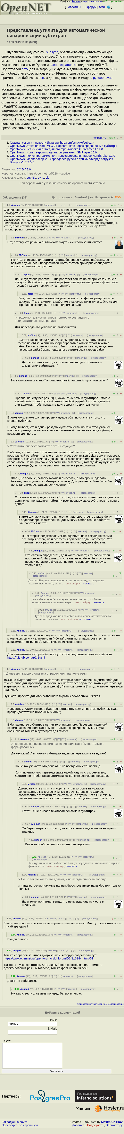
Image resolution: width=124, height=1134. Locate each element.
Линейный (80, 197)
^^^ (58, 237)
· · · (67, 205)
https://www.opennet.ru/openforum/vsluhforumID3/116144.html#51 (48, 958)
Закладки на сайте (14, 1126)
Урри (27, 274)
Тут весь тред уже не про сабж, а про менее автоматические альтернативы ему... (73, 618)
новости (72, 7)
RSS (118, 197)
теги (102, 7)
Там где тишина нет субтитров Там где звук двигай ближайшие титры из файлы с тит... (74, 865)
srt (42, 77)
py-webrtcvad (103, 77)
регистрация (95, 1)
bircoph (19, 237)
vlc (47, 177)
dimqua (35, 358)
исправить (99, 137)
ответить (49, 205)
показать (88, 583)
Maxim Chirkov (112, 1126)
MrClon (23, 255)
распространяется (63, 65)
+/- (91, 197)
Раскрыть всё (104, 197)
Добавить (78, 1130)
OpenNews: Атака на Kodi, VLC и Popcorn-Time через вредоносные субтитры (63, 145)
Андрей (17, 950)
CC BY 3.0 (24, 169)
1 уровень (65, 197)
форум (91, 7)
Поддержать (95, 1130)
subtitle (31, 177)
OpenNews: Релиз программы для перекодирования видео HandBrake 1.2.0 (62, 155)
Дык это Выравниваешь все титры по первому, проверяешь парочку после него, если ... (66, 582)
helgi (30, 294)
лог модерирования (114, 1004)
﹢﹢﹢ (59, 205)
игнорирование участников (89, 1004)
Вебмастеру (114, 1130)
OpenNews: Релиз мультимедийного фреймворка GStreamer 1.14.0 (56, 149)
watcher (19, 704)
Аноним (15, 205)
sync (41, 177)
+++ (82, 7)
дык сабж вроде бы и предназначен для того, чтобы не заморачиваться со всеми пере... (68, 601)
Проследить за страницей (20, 1130)
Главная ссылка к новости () (52, 142)
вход (84, 1)
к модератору (84, 205)
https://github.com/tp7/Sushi (26, 657)
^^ (53, 237)
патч (25, 69)
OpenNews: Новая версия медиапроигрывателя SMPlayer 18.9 (53, 152)
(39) (24, 197)
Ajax (54, 197)
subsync (52, 52)
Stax (26, 313)
